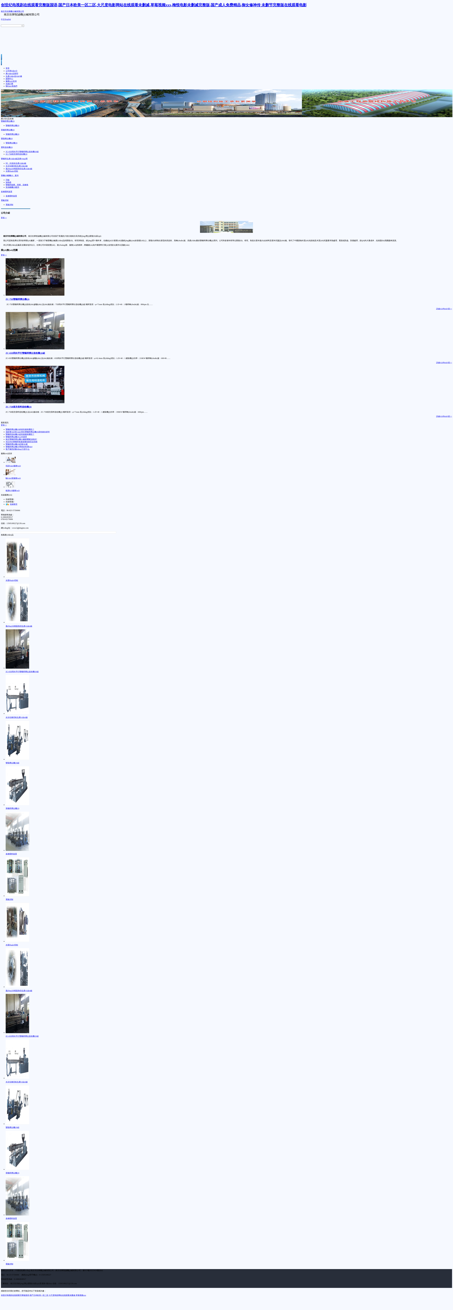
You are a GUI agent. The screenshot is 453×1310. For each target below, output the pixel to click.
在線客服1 (10, 499)
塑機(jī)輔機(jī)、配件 (10, 176)
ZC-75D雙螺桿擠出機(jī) (17, 299)
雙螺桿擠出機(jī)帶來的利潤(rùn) (19, 447)
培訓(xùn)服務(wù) (13, 466)
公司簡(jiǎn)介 (12, 71)
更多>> (4, 218)
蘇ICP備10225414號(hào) (93, 1270)
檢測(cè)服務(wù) (13, 491)
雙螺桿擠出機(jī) (8, 121)
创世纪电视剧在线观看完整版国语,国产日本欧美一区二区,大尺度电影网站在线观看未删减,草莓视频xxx (43, 1295)
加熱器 (8, 182)
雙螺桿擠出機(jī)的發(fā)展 (17, 444)
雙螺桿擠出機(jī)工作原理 (16, 437)
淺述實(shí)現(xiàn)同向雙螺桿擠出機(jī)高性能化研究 (28, 432)
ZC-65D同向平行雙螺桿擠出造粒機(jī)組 (22, 152)
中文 (3, 19)
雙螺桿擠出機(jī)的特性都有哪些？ (20, 429)
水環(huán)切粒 (12, 171)
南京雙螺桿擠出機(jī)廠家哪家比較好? (21, 439)
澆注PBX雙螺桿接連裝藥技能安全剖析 (22, 442)
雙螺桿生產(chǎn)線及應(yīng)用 (14, 159)
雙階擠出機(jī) (7, 139)
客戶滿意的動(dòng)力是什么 (18, 449)
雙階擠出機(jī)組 (12, 763)
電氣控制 (4, 200)
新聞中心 (9, 79)
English (8, 19)
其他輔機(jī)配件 (12, 187)
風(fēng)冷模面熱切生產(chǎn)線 (19, 169)
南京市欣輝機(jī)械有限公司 (12, 11)
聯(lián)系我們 (11, 86)
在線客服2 (10, 502)
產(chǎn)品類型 (12, 74)
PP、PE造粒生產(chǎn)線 (16, 163)
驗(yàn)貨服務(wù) (13, 478)
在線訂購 (9, 84)
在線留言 (11, 504)
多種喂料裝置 (6, 192)
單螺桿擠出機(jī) (8, 130)
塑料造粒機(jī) (7, 147)
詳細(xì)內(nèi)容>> (444, 309)
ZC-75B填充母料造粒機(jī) (16, 154)
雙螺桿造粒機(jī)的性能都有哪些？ (20, 434)
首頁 (7, 68)
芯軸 (7, 180)
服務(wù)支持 (11, 81)
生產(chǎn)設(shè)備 (14, 76)
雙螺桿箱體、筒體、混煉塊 (17, 185)
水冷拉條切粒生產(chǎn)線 (17, 166)
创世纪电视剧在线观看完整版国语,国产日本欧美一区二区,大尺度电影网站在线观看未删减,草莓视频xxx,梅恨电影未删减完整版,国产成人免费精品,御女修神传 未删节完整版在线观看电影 (154, 5)
